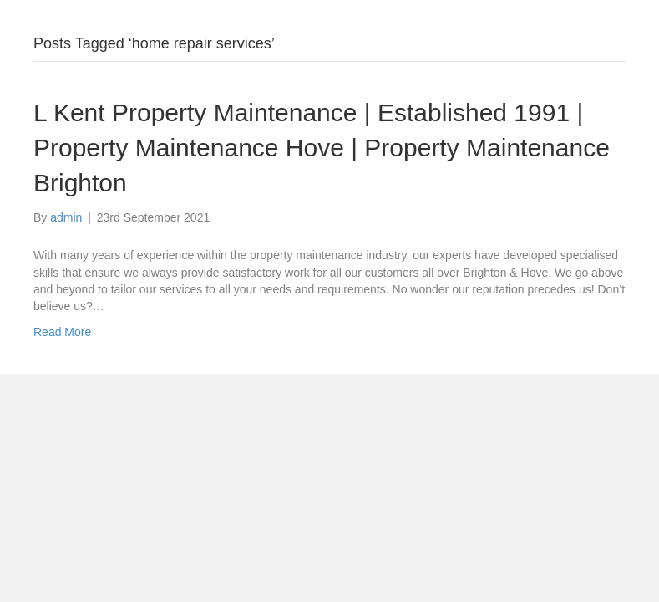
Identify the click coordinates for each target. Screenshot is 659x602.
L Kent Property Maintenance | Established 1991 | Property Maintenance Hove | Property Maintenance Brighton (321, 147)
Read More (62, 332)
